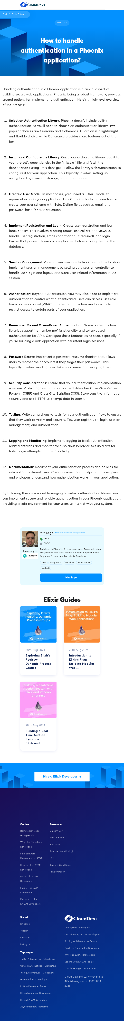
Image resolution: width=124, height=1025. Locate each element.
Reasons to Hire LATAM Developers (30, 901)
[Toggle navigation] (101, 4)
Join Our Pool (57, 838)
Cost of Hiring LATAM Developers (82, 934)
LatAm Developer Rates (33, 986)
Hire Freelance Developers (34, 979)
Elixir (5, 14)
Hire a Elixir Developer (62, 776)
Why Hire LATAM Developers (80, 955)
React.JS (69, 563)
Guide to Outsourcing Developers (82, 948)
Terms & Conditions (60, 865)
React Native (83, 563)
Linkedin (24, 937)
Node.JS (45, 568)
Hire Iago (71, 577)
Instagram (25, 944)
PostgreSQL (56, 563)
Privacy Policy (57, 872)
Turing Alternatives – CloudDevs (37, 973)
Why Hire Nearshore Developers (31, 844)
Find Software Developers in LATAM (31, 856)
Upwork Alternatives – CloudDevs (38, 966)
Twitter (24, 931)
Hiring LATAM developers (33, 1000)
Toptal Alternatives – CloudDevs (37, 959)
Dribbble (25, 924)
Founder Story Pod (61, 851)
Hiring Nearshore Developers (35, 993)
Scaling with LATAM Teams (79, 962)
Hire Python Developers (77, 928)
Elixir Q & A (18, 14)
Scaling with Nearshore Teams (81, 941)
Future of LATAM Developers (29, 878)
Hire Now (55, 844)
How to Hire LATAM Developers (30, 867)
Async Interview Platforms (34, 1007)
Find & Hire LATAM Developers (30, 890)
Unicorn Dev (56, 831)
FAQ (52, 858)
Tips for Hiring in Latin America (81, 968)
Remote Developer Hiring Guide (30, 833)
